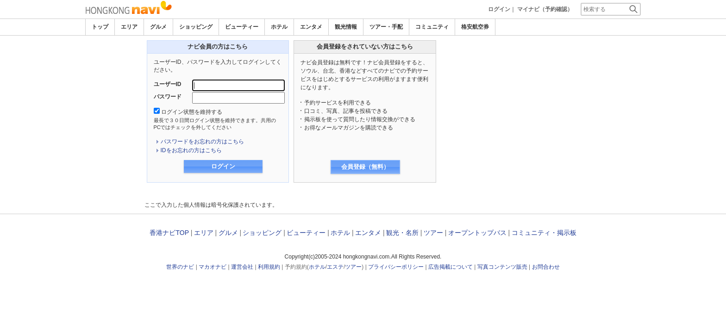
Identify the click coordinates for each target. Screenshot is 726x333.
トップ (100, 27)
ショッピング (196, 27)
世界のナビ (180, 267)
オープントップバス (477, 232)
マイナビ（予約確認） (545, 9)
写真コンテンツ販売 (502, 267)
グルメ (158, 27)
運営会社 (242, 267)
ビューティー (241, 27)
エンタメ (311, 27)
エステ (335, 267)
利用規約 (269, 267)
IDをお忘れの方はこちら (191, 150)
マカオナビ (212, 267)
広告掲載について (450, 267)
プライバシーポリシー (396, 267)
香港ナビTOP (169, 232)
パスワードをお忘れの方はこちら (202, 141)
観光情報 (346, 27)
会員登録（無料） (365, 166)
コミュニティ (432, 27)
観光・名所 (402, 232)
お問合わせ (546, 267)
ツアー (433, 232)
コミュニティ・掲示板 (544, 232)
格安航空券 (475, 27)
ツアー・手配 (386, 27)
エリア (129, 27)
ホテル (279, 27)
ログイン (499, 9)
